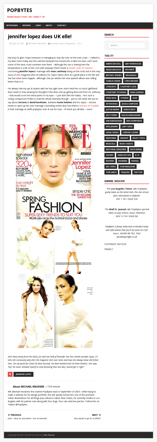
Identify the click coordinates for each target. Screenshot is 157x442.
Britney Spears (113, 75)
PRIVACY (108, 249)
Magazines (70, 43)
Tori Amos (111, 172)
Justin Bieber (112, 109)
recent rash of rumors (80, 67)
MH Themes (49, 435)
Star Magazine (127, 166)
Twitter (138, 172)
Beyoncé (129, 69)
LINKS (38, 25)
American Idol (113, 63)
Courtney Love (128, 86)
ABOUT (49, 25)
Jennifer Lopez (58, 43)
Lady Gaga (127, 126)
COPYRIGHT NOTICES (115, 244)
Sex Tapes (111, 166)
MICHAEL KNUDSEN (37, 43)
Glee (135, 98)
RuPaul (135, 161)
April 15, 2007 (18, 43)
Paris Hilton (124, 155)
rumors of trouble (89, 105)
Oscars (109, 155)
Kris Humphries (134, 121)
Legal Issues (112, 132)
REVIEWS (27, 25)
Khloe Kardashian (131, 115)
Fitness (124, 98)
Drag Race (111, 98)
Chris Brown (131, 81)
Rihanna (122, 161)
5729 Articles (54, 386)
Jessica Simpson (130, 104)
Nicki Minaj (136, 149)
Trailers (125, 172)
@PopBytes (21, 404)
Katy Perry (111, 115)
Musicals (110, 143)
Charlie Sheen (113, 81)
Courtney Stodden (116, 92)
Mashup (124, 138)
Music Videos (126, 143)
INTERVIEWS (12, 25)
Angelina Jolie (113, 69)
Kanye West (130, 109)
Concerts (111, 86)
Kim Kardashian (114, 121)
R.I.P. (137, 155)
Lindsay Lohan (130, 132)
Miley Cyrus (139, 138)
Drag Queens (137, 92)
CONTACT (61, 25)
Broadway (131, 75)
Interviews (111, 104)
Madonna (111, 138)
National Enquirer (116, 149)
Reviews (110, 161)
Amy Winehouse (133, 63)
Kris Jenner (112, 126)
